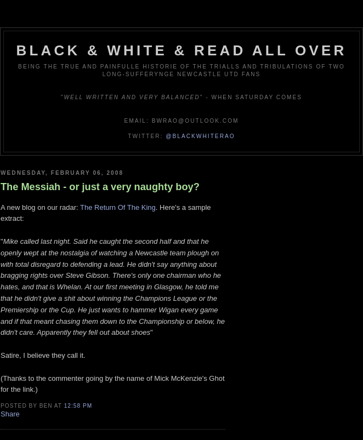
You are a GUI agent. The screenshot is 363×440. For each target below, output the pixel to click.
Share (10, 414)
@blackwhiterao (200, 136)
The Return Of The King (118, 207)
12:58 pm (78, 406)
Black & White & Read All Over (181, 50)
